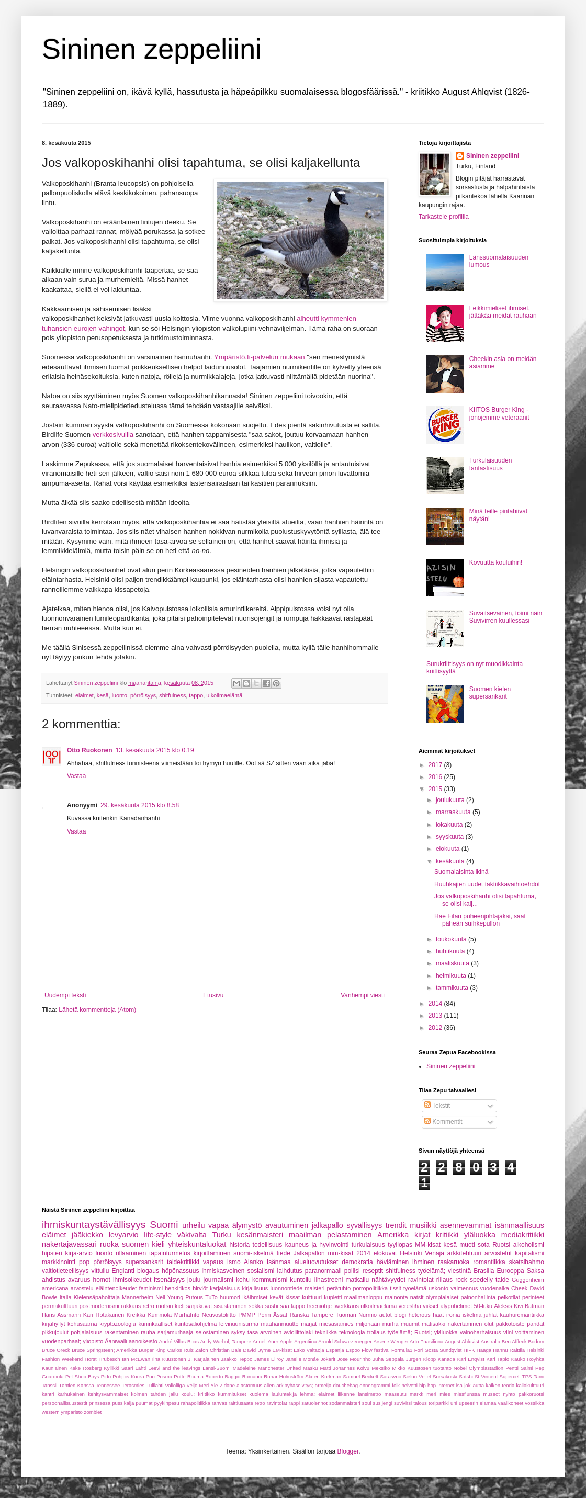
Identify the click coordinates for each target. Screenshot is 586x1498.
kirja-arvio (79, 1253)
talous (420, 1403)
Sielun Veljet (417, 1376)
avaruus (79, 1279)
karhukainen (71, 1394)
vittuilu (100, 1271)
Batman (534, 1306)
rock (461, 1279)
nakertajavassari (69, 1244)
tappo (196, 695)
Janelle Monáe (302, 1359)
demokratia (357, 1262)
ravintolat (421, 1279)
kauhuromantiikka (522, 1315)
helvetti (409, 1385)
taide (502, 1279)
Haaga (484, 1350)
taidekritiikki (183, 1262)
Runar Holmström (283, 1376)
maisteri (315, 1288)
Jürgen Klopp (421, 1359)
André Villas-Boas (179, 1341)
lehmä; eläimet (317, 1394)
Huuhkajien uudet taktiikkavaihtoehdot (487, 884)
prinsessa (99, 1403)
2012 (436, 1027)
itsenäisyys (169, 1279)
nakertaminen (465, 1324)
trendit (396, 1225)
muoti (467, 1244)
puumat (144, 1403)
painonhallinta (477, 1297)
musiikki (423, 1225)
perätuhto (339, 1288)
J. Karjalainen (203, 1359)
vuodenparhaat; (61, 1341)
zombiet (93, 1412)
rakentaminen (122, 1332)
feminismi (151, 1288)
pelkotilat (509, 1297)
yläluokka (479, 1235)
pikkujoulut (55, 1332)
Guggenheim (528, 1280)
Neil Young (169, 1297)
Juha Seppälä (388, 1359)
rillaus (444, 1279)
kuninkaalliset (155, 1324)
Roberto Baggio (222, 1376)
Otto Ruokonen (89, 750)
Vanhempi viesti (363, 995)
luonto (119, 695)
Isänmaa (279, 1262)
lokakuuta (450, 824)
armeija (323, 1385)
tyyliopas (400, 1244)
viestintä (459, 1271)
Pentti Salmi (519, 1368)
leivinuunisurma (238, 1324)
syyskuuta (451, 836)
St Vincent (486, 1376)
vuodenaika (494, 1288)
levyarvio (124, 1235)
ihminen (423, 1262)
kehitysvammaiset (108, 1394)
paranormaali (323, 1271)
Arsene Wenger (390, 1341)
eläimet (84, 695)
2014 (436, 1003)
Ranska (299, 1315)
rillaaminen (131, 1253)
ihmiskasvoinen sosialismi (237, 1271)
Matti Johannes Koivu (344, 1368)
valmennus (464, 1288)
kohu (243, 1279)
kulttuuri (312, 1297)
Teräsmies (133, 1385)
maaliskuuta (453, 963)
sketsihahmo (526, 1262)
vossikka (534, 1403)
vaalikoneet (511, 1403)
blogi (400, 1315)
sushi (271, 1306)
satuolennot (314, 1403)
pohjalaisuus (86, 1332)
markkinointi (58, 1262)
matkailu (357, 1279)
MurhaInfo (187, 1315)
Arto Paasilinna (427, 1341)
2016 (436, 777)
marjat (309, 1324)
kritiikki (447, 1235)
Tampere (322, 1315)
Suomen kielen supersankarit (490, 692)
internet (445, 1385)
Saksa (535, 1271)
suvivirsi (403, 1403)
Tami (539, 1376)
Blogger (348, 1451)
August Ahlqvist (462, 1341)
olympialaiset (442, 1297)
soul (366, 1403)
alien (269, 1385)
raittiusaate (241, 1403)
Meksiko (380, 1368)
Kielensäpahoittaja (97, 1297)
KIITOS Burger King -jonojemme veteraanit (499, 413)
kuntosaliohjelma (196, 1324)
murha (390, 1324)
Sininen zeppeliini (152, 48)
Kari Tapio (498, 1359)
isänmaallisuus (519, 1225)
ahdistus (53, 1279)
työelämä (414, 1288)
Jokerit (328, 1359)
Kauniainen (54, 1368)
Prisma (164, 1376)
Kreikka (136, 1315)
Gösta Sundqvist (443, 1350)
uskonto (438, 1288)
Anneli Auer (265, 1341)
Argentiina (305, 1341)
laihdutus (289, 1271)
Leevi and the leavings (174, 1368)
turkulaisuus (368, 1244)
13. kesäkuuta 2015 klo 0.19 (155, 750)
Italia (66, 1297)
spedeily (481, 1279)
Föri (418, 1350)
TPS (527, 1376)
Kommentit (443, 1121)
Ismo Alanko (245, 1262)
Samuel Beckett (360, 1376)
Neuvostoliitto (219, 1315)
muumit (410, 1324)
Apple (286, 1341)
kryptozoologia (117, 1324)
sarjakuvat (199, 1306)
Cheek (519, 1288)
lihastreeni (328, 1279)
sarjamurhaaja (175, 1332)
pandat (535, 1324)
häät (438, 1315)
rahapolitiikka (195, 1403)
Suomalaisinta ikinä (461, 871)
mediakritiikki (522, 1235)
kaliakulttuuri (530, 1385)
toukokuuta (452, 939)
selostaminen (212, 1332)
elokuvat (385, 1253)
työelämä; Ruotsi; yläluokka (423, 1332)
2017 (436, 765)
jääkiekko (87, 1235)
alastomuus (249, 1385)
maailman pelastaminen (330, 1235)
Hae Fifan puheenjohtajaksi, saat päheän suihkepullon (480, 920)
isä (459, 1385)
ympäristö (72, 1412)
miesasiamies (336, 1324)
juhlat (491, 1315)
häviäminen (393, 1262)
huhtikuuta (451, 951)
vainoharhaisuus (480, 1332)
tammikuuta (453, 988)
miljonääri (368, 1324)
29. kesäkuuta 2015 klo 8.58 (139, 805)
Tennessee (108, 1385)
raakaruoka (453, 1262)
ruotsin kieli (170, 1306)
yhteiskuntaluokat (197, 1244)
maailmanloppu (363, 1297)
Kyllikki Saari (118, 1368)
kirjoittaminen (212, 1253)
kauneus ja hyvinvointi (317, 1244)
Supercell (510, 1376)
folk (396, 1385)
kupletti (333, 1297)
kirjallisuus (255, 1288)
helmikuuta (452, 975)
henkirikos (177, 1288)
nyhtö (509, 1394)
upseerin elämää (477, 1403)
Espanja (335, 1350)
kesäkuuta (451, 861)
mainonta (396, 1297)
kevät (276, 1297)
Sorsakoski (445, 1376)
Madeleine (244, 1368)
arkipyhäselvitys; (294, 1385)
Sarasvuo (391, 1376)
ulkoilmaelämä (224, 695)
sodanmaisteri (344, 1403)
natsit (417, 1297)
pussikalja (123, 1403)
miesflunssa (467, 1394)
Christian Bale (225, 1350)
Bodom (536, 1341)
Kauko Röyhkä (527, 1359)
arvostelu (82, 1288)
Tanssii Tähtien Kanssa (68, 1385)
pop (84, 1262)
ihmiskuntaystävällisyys (93, 1224)
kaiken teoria (500, 1385)
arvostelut (498, 1253)
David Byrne (257, 1350)
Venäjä (434, 1253)
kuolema (259, 1394)
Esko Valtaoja (309, 1350)
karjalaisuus (225, 1288)
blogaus (148, 1271)
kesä (103, 695)
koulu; (188, 1394)
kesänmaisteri (259, 1235)
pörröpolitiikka (370, 1288)
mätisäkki (433, 1324)
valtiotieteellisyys (65, 1271)
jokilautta (474, 1385)
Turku (221, 1235)
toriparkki (439, 1403)
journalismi (218, 1279)
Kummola (160, 1315)
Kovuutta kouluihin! (495, 562)
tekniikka (326, 1332)
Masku (310, 1368)
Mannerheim (137, 1297)
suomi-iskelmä (253, 1253)
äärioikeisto (143, 1341)
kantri (48, 1394)
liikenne (346, 1394)
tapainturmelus (169, 1253)
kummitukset (232, 1394)
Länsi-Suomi (216, 1368)
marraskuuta (454, 812)
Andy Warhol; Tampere (225, 1341)
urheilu (193, 1225)
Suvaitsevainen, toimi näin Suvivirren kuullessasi (505, 617)
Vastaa (76, 776)
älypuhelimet (456, 1306)
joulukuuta (451, 800)
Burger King (152, 1350)
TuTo (211, 1297)
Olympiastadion (486, 1368)
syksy (238, 1332)
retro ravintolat (271, 1403)
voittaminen (529, 1332)
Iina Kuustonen (169, 1359)
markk (416, 1394)
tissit (395, 1288)
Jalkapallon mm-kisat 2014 (332, 1253)
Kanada (446, 1359)
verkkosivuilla (113, 434)
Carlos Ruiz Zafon (187, 1350)
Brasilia (484, 1271)
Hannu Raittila (509, 1350)
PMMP (246, 1315)
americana (55, 1288)
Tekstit (437, 1105)
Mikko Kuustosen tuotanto (421, 1368)
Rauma (195, 1376)
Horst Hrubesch (102, 1359)
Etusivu (213, 995)
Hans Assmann (61, 1315)
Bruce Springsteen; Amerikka (104, 1350)
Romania (252, 1376)
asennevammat (465, 1225)
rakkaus (131, 1306)
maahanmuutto (280, 1324)
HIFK (469, 1350)
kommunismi (269, 1279)
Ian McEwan (136, 1359)
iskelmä (472, 1315)
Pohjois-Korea (128, 1376)
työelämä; (431, 1271)
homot (101, 1279)
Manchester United (279, 1368)
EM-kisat (282, 1350)
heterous (420, 1315)
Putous (194, 1297)
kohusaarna (82, 1324)
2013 (436, 1015)
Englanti (122, 1271)
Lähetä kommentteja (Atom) (97, 1009)
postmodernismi (99, 1306)
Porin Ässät (272, 1315)
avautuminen (286, 1225)
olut (488, 1324)
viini (508, 1332)
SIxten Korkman (323, 1376)
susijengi (382, 1403)
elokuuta (448, 848)
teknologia (352, 1332)
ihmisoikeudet (132, 1279)
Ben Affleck (514, 1341)
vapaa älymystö (235, 1225)
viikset (430, 1306)
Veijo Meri (198, 1385)
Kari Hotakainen (103, 1315)
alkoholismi (528, 1244)
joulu (193, 1279)
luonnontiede (286, 1288)
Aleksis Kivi (508, 1306)
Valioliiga (175, 1385)
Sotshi (466, 1376)
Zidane (227, 1385)
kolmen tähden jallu (154, 1394)
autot (385, 1315)
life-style (158, 1235)
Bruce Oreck (56, 1350)
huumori (230, 1297)
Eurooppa (510, 1271)
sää (284, 1306)
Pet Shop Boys (82, 1376)
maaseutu (396, 1394)
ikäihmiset (254, 1297)
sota (484, 1244)
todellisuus (268, 1244)
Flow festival (375, 1350)
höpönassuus (180, 1271)
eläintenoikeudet (116, 1288)
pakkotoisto (510, 1324)
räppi (294, 1403)
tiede (283, 1253)
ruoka (109, 1244)
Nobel (460, 1368)
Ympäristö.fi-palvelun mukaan (259, 357)
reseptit (373, 1271)
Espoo (353, 1350)
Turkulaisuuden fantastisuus (490, 464)
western (51, 1412)
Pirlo (106, 1376)
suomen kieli (143, 1244)
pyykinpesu (166, 1403)
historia (239, 1244)
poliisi (352, 1271)
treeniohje (319, 1306)
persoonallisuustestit (64, 1403)
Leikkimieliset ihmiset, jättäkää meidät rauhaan (503, 312)
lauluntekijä (284, 1394)
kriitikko (206, 1394)
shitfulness (172, 695)
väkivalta (192, 1235)
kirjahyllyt (53, 1324)
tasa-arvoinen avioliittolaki (280, 1332)
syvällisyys (364, 1225)
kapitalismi (529, 1253)
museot (491, 1394)
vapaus (213, 1262)
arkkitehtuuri (464, 1253)
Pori (150, 1376)
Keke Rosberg (85, 1368)
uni (453, 1403)
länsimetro (369, 1394)
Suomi (164, 1224)
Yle (214, 1385)
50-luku (483, 1306)
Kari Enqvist (470, 1359)
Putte (179, 1376)
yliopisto (93, 1341)
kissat (292, 1297)
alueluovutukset (316, 1262)
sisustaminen (230, 1306)
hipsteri (52, 1253)
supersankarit (144, 1262)
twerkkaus (346, 1306)
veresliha (410, 1306)
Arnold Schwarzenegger (345, 1341)
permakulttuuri (59, 1306)
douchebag (345, 1385)
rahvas (219, 1403)
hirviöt (200, 1288)
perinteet (533, 1297)
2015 (436, 789)
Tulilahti (155, 1385)
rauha (148, 1332)
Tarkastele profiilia (444, 216)
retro (148, 1306)
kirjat (422, 1235)
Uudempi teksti (65, 995)
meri (431, 1394)
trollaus (376, 1332)
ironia (453, 1315)
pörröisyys (143, 695)
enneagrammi (374, 1385)
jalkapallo (327, 1225)
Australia (490, 1341)
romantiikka (489, 1262)
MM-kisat (428, 1244)
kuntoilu (300, 1279)
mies (445, 1394)
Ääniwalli (116, 1341)
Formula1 (402, 1350)
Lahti (140, 1368)
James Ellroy (269, 1359)
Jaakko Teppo (236, 1359)
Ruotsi (501, 1244)
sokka (256, 1306)
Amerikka (393, 1235)
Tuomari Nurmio (356, 1315)
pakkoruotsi (531, 1394)
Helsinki (411, 1253)
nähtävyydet (388, 1279)
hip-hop (427, 1385)
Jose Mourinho (354, 1359)
